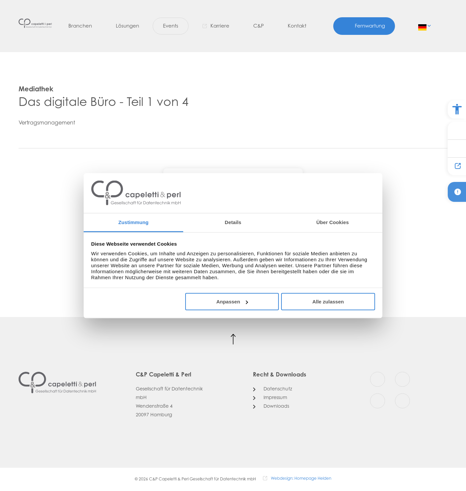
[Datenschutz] (272, 389)
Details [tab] (233, 222)
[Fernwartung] (364, 26)
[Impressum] (270, 398)
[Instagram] (402, 379)
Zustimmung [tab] (133, 222)
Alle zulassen (328, 301)
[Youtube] (377, 400)
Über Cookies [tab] (332, 222)
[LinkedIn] (402, 400)
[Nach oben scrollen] (233, 339)
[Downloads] (271, 406)
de (423, 26)
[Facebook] (377, 379)
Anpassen (232, 301)
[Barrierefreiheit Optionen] (457, 109)
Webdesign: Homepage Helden (301, 479)
